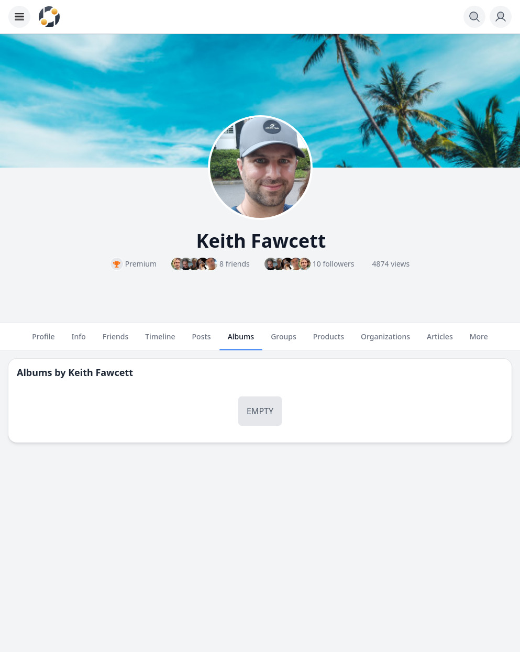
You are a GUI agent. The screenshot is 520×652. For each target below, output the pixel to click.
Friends (115, 340)
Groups (283, 340)
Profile (43, 340)
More (478, 340)
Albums (240, 340)
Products (328, 340)
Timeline (160, 340)
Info (78, 340)
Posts (201, 340)
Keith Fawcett (100, 372)
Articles (439, 340)
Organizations (385, 340)
